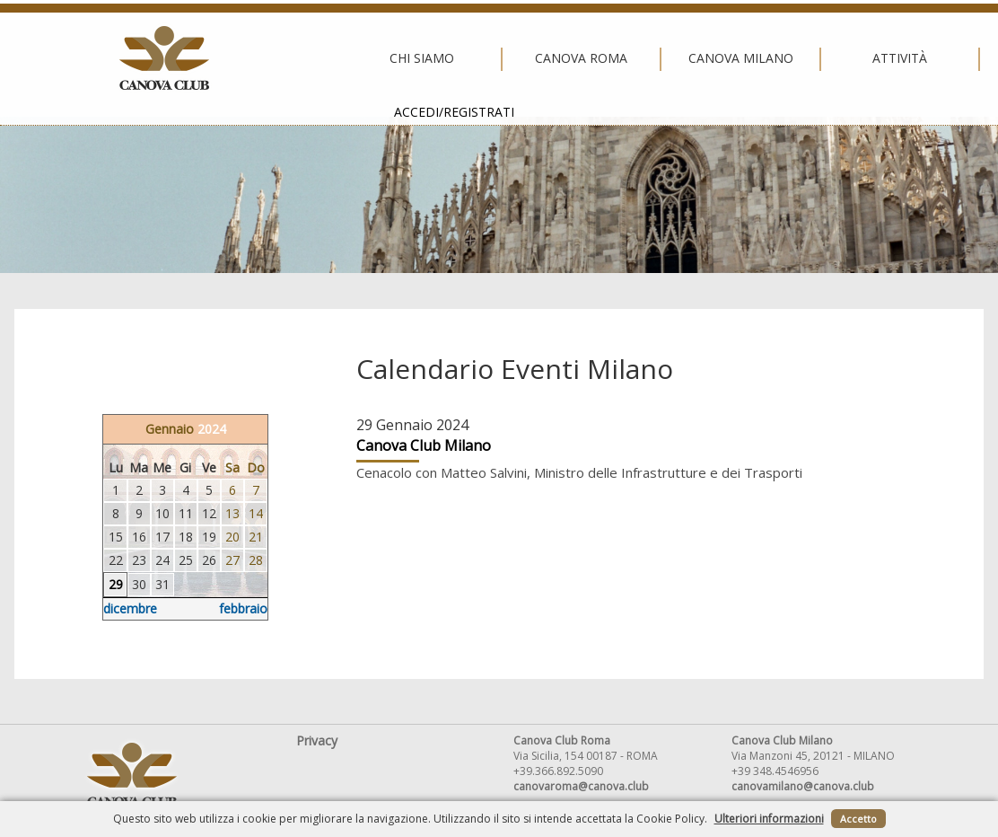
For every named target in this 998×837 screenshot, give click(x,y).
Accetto (858, 818)
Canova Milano (494, 58)
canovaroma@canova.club (581, 786)
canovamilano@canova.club (802, 786)
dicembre (130, 608)
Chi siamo (176, 58)
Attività (654, 58)
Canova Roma (336, 58)
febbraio (243, 608)
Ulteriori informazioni (769, 818)
